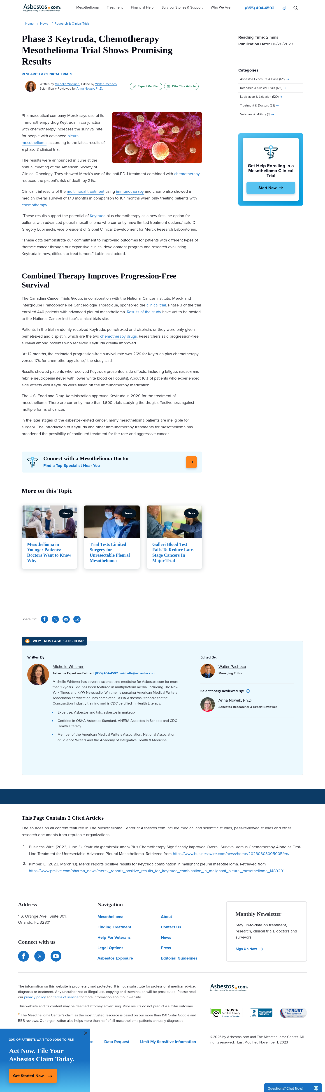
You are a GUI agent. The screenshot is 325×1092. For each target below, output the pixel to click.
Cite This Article (181, 86)
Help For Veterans (114, 937)
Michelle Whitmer (67, 84)
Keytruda (97, 216)
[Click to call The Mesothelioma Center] (259, 8)
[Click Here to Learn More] (191, 462)
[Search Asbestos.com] (295, 8)
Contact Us (171, 927)
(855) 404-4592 (106, 673)
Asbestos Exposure (115, 958)
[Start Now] (270, 188)
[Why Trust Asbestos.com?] (54, 641)
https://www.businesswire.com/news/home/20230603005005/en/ (231, 854)
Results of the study (144, 312)
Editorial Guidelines (179, 958)
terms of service (66, 997)
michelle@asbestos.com (137, 673)
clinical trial (156, 305)
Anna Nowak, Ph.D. (90, 88)
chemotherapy (187, 174)
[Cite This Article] (77, 619)
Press (166, 948)
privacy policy (35, 997)
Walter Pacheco (106, 84)
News (166, 937)
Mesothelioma (110, 917)
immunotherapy (130, 191)
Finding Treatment (114, 927)
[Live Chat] (284, 8)
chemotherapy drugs (118, 336)
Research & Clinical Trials (47, 74)
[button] (87, 8)
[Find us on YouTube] (56, 956)
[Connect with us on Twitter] (39, 956)
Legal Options (110, 948)
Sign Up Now (250, 948)
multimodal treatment (85, 191)
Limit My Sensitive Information (168, 1042)
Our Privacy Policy (34, 1042)
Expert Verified (146, 86)
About (166, 917)
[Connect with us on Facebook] (23, 956)
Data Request (116, 1042)
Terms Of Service (77, 1042)
